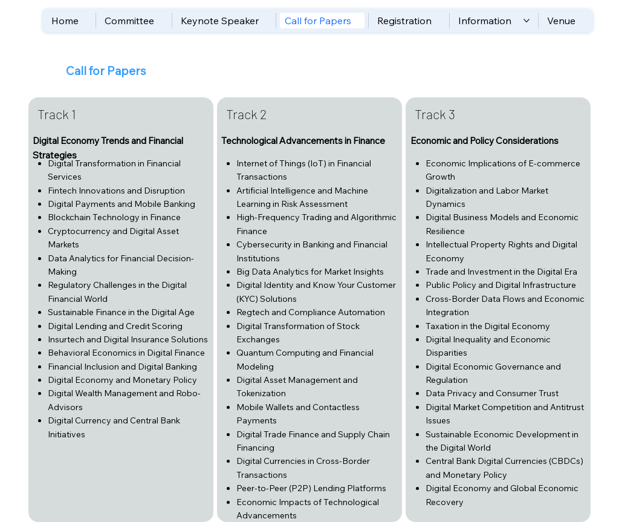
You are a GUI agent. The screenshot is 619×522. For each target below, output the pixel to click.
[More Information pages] (526, 21)
